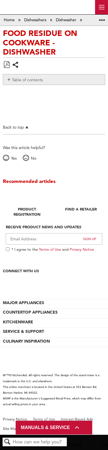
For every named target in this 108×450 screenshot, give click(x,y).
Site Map (10, 428)
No (33, 158)
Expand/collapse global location (102, 18)
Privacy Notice (82, 249)
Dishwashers (36, 19)
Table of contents (27, 79)
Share (15, 65)
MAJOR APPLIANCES (23, 302)
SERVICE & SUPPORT (23, 331)
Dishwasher (66, 19)
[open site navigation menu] (101, 7)
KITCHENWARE (18, 322)
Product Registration (27, 212)
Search (7, 442)
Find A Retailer (81, 209)
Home (10, 19)
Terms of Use (50, 249)
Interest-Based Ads (77, 419)
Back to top (13, 127)
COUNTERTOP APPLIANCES (30, 312)
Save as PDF (6, 64)
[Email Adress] (54, 239)
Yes (14, 158)
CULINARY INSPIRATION (26, 341)
